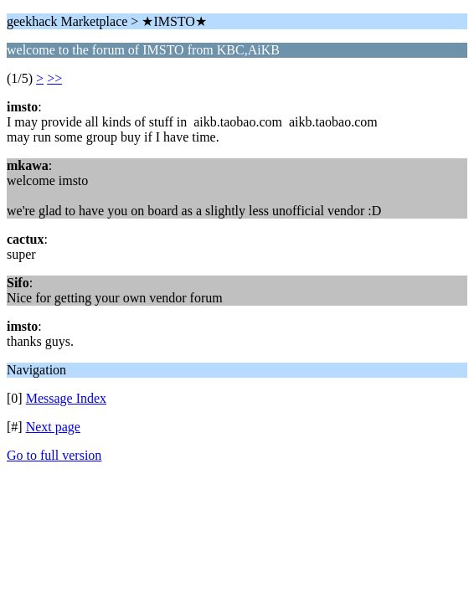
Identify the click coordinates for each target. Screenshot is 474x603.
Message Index (66, 398)
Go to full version (54, 455)
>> (54, 78)
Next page (53, 427)
